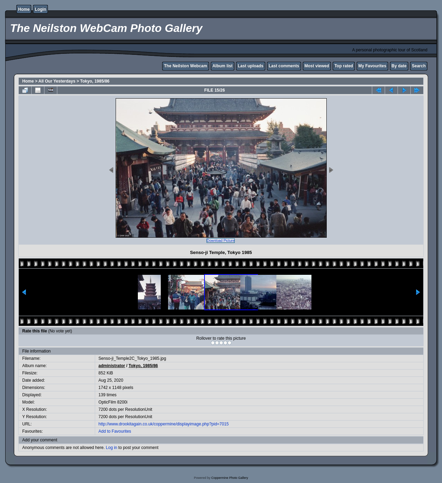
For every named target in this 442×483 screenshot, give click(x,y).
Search (419, 65)
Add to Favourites (115, 431)
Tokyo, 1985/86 (95, 81)
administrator (112, 365)
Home (24, 9)
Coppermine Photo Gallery (229, 478)
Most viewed (317, 65)
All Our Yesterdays (57, 81)
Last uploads (251, 65)
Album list (222, 65)
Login (40, 9)
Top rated (343, 65)
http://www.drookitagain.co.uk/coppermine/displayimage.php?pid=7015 (164, 424)
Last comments (284, 65)
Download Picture (221, 241)
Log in (111, 447)
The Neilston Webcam (185, 65)
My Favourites (372, 65)
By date (399, 65)
